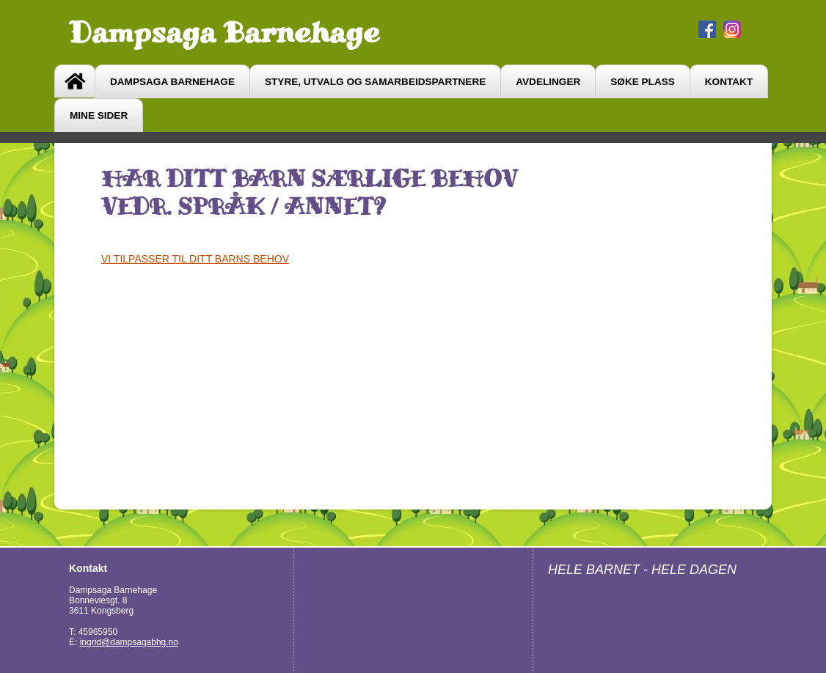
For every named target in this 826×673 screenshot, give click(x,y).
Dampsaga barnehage (172, 81)
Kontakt (729, 81)
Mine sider (99, 115)
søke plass (642, 81)
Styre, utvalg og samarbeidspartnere (375, 81)
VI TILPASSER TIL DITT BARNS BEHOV (195, 259)
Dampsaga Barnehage (224, 32)
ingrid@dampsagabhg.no (129, 642)
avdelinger (548, 81)
